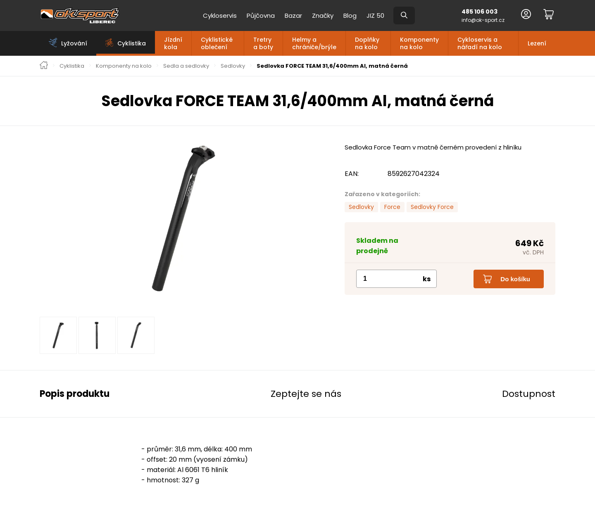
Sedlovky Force (432, 207)
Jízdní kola (173, 43)
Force (392, 207)
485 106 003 (479, 11)
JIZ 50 (375, 15)
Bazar (293, 15)
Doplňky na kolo (367, 43)
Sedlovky (233, 66)
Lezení (537, 43)
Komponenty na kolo (419, 43)
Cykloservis (220, 15)
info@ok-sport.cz (483, 20)
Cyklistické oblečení (217, 43)
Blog (350, 15)
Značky (322, 15)
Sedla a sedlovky (186, 66)
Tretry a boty (263, 43)
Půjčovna (261, 15)
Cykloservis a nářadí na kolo (479, 43)
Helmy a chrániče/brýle (314, 43)
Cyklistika (72, 66)
